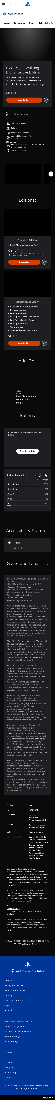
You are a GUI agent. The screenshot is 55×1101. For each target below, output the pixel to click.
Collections (19, 23)
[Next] (50, 173)
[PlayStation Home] (27, 4)
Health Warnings (13, 909)
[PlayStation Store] (13, 13)
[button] (20, 139)
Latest (7, 23)
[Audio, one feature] (27, 545)
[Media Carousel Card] (23, 174)
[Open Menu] (3, 4)
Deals (31, 23)
